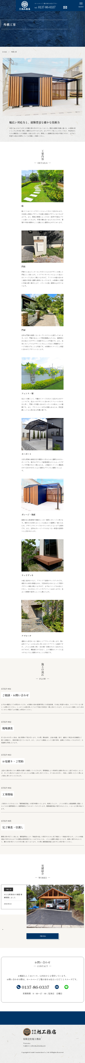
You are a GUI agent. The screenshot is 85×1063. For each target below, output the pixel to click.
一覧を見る (47, 936)
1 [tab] (3, 929)
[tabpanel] (42, 906)
